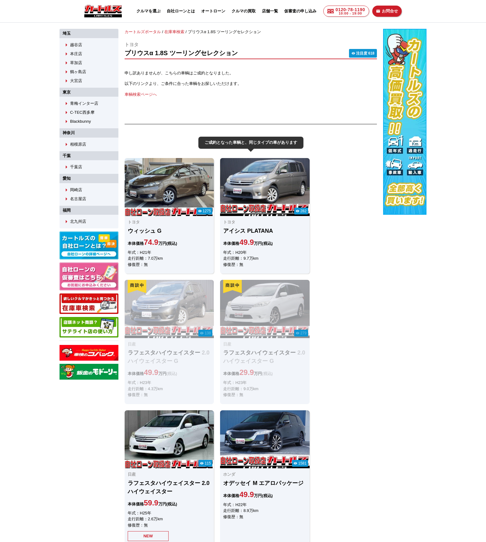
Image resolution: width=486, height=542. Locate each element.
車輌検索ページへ (141, 94)
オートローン (213, 11)
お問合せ (387, 11)
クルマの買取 (244, 11)
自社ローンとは (181, 11)
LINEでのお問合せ (144, 474)
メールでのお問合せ (206, 474)
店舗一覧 (270, 11)
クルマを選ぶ (148, 11)
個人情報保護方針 (305, 507)
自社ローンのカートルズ (236, 507)
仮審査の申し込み (300, 11)
